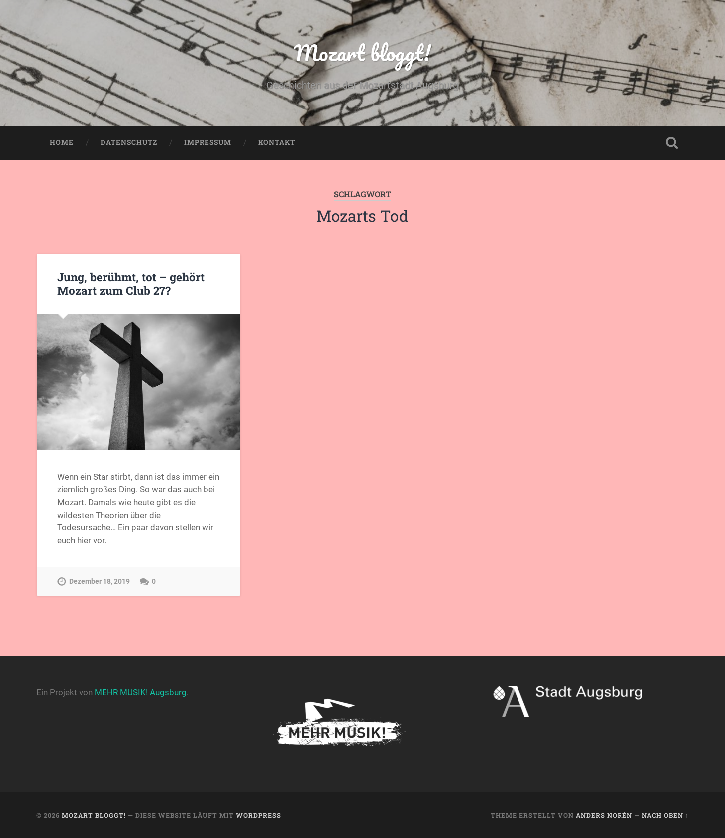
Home (62, 142)
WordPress (258, 815)
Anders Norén (604, 815)
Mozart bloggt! (362, 52)
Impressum (207, 142)
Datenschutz (129, 142)
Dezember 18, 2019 (99, 581)
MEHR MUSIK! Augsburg (141, 692)
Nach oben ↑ (665, 815)
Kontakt (276, 142)
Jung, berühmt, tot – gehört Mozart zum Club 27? (131, 283)
